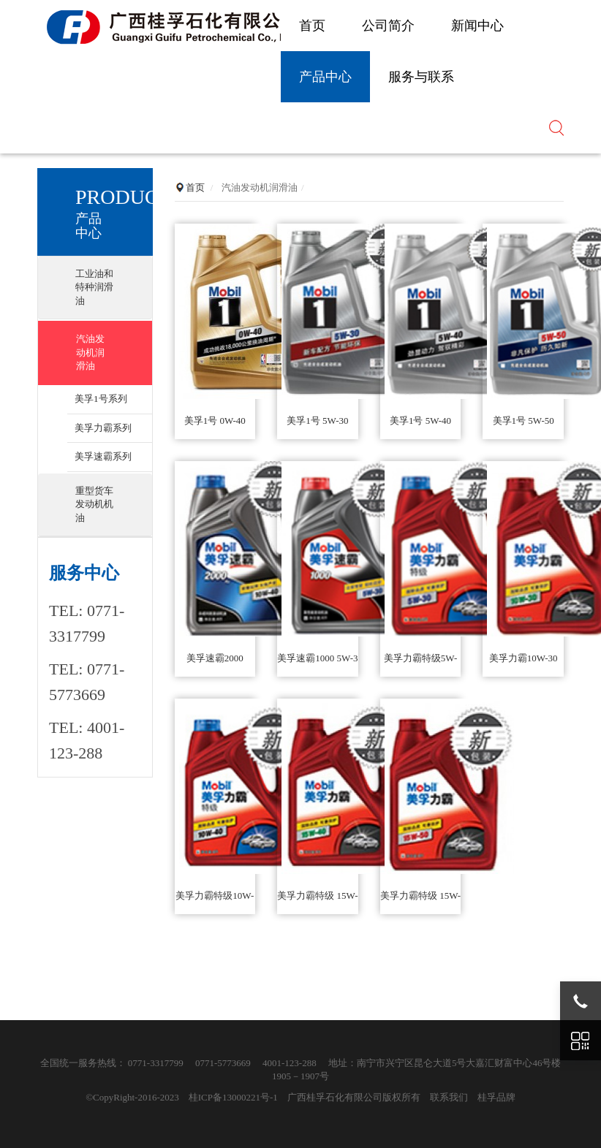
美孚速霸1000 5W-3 (317, 658)
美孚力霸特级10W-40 (214, 902)
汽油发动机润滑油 (90, 352)
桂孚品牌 (496, 1097)
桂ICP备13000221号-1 (233, 1097)
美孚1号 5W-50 (523, 420)
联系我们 (449, 1097)
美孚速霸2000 (214, 658)
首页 (312, 25)
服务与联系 (421, 76)
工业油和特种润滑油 (94, 287)
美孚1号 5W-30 (317, 420)
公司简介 (388, 25)
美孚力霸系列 (103, 427)
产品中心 (325, 76)
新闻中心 (477, 25)
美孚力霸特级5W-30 (420, 665)
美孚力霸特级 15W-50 (420, 902)
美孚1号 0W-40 (215, 420)
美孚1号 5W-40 (420, 420)
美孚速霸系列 (103, 456)
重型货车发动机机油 (94, 504)
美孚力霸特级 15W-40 (317, 902)
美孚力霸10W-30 (523, 658)
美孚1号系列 (101, 398)
